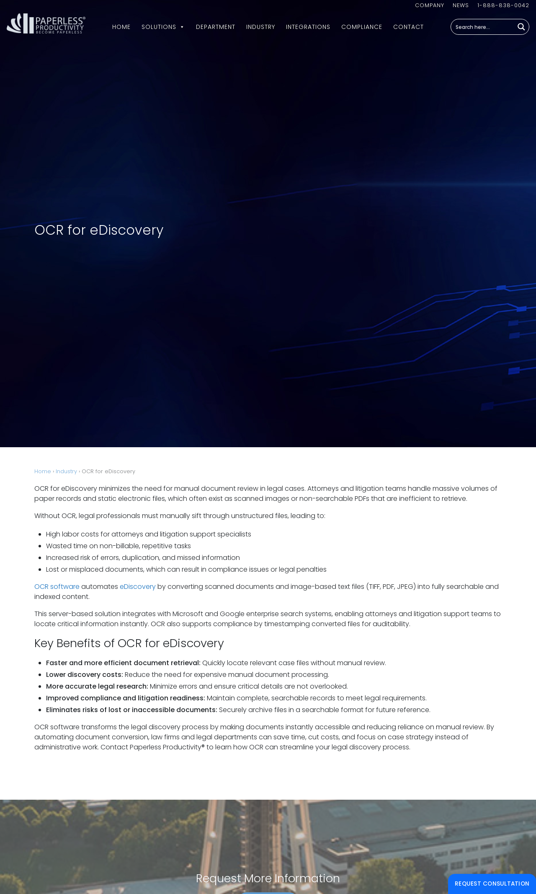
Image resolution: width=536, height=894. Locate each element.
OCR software (57, 586)
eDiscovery (138, 586)
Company (429, 5)
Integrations (308, 27)
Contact (408, 27)
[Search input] (483, 27)
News (461, 5)
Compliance (361, 27)
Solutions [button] (163, 26)
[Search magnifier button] (521, 26)
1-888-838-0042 (503, 5)
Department (215, 27)
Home (121, 27)
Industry (260, 27)
